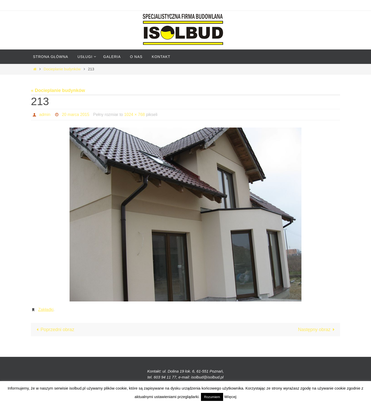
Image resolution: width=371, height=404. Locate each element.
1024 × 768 (134, 114)
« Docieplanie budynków (58, 90)
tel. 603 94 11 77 (161, 377)
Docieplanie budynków (62, 69)
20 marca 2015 (75, 114)
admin (44, 114)
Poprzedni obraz (54, 329)
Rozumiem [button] (212, 397)
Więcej (230, 396)
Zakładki (46, 309)
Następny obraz (317, 329)
